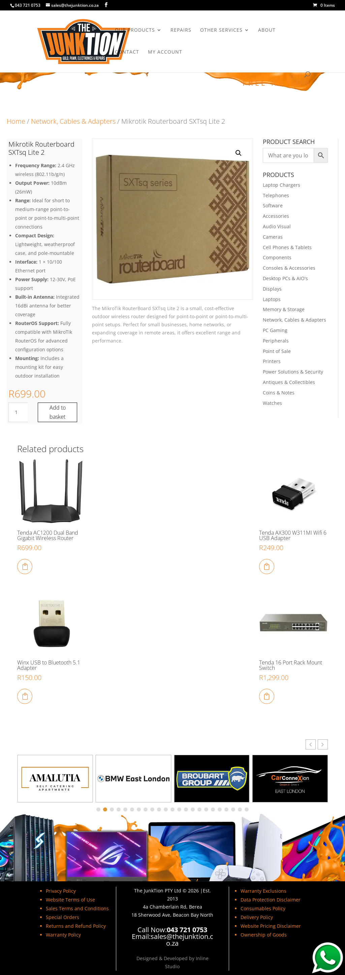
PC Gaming (275, 330)
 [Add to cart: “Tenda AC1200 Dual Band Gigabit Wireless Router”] (25, 566)
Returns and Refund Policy (76, 926)
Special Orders (62, 917)
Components (277, 257)
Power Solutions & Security (293, 371)
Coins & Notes (278, 392)
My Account (165, 52)
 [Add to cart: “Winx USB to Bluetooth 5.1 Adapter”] (25, 696)
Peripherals (276, 340)
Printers (272, 361)
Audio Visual (277, 226)
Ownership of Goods (264, 935)
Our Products (135, 30)
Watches (272, 403)
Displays (272, 289)
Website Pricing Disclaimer (271, 926)
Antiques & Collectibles (289, 382)
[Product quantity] (18, 412)
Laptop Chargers (281, 185)
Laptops (272, 299)
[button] (238, 153)
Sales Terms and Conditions (77, 908)
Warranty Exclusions (263, 891)
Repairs (180, 30)
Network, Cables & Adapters (73, 121)
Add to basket (58, 412)
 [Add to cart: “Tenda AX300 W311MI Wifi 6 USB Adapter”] (266, 566)
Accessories (276, 216)
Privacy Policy (61, 891)
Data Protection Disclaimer (271, 899)
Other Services (221, 30)
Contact (127, 52)
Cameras (273, 237)
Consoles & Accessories (289, 268)
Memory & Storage (284, 309)
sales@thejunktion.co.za (182, 940)
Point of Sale (277, 351)
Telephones (276, 195)
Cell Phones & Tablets (287, 247)
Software (273, 205)
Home (16, 121)
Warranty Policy (63, 935)
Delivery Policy (257, 917)
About (267, 30)
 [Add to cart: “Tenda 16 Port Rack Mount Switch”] (266, 696)
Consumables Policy (263, 908)
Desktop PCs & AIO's (285, 278)
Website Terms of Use (70, 899)
